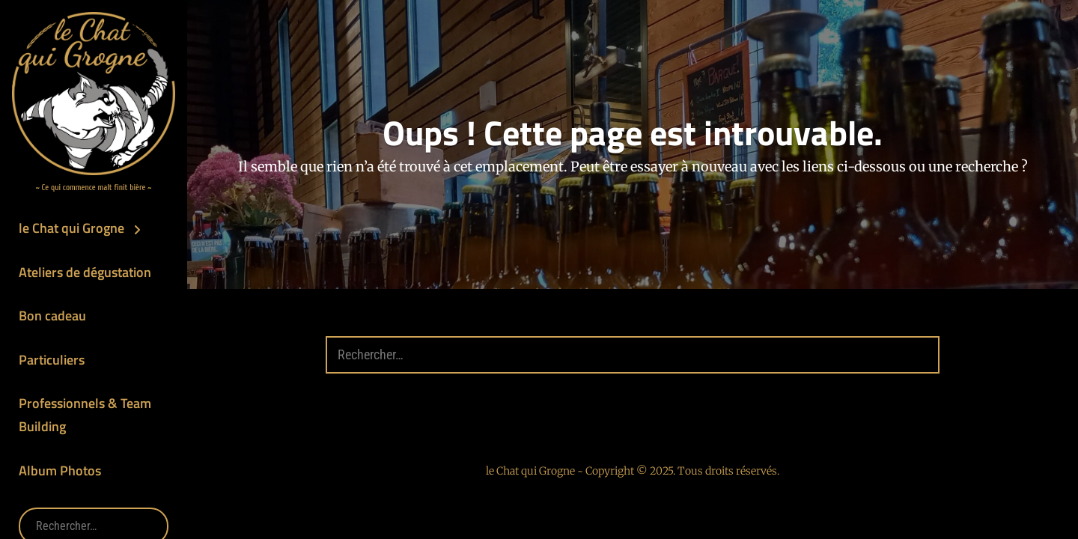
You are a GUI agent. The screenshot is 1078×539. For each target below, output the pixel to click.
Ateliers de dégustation (85, 272)
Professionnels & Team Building (85, 414)
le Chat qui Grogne (71, 228)
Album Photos (60, 470)
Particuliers (52, 360)
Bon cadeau (52, 315)
